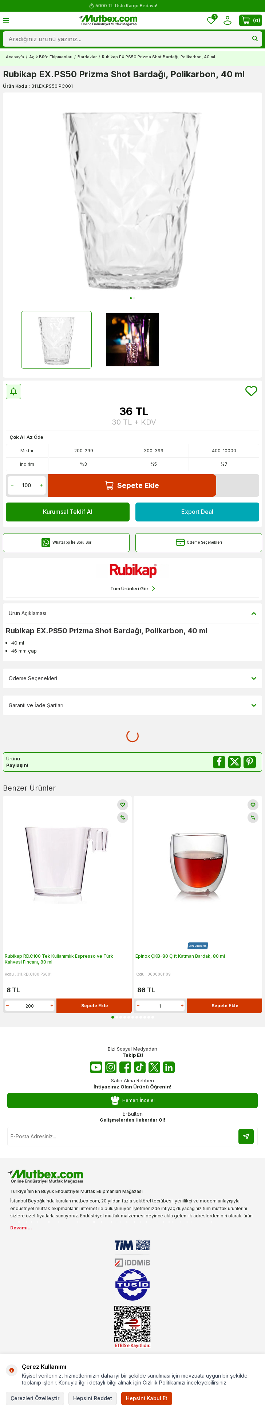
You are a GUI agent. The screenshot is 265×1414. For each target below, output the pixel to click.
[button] (131, 298)
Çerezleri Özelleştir (35, 1398)
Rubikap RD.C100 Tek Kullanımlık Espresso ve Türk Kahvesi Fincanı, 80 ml (59, 959)
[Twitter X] (154, 1067)
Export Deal (197, 511)
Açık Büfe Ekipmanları (50, 56)
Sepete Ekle (131, 485)
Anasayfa (15, 56)
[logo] (108, 20)
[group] (132, 197)
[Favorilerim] (211, 20)
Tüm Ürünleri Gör (132, 588)
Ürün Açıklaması (132, 613)
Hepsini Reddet (92, 1398)
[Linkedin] (169, 1067)
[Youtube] (96, 1067)
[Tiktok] (140, 1067)
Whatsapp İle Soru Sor (66, 542)
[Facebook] (125, 1067)
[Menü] (6, 20)
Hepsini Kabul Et (146, 1398)
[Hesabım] (227, 21)
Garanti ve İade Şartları (132, 705)
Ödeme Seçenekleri (199, 542)
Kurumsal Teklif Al (67, 511)
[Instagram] (110, 1067)
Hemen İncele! (132, 1100)
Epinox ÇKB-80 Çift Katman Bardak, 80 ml (180, 956)
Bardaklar (87, 56)
